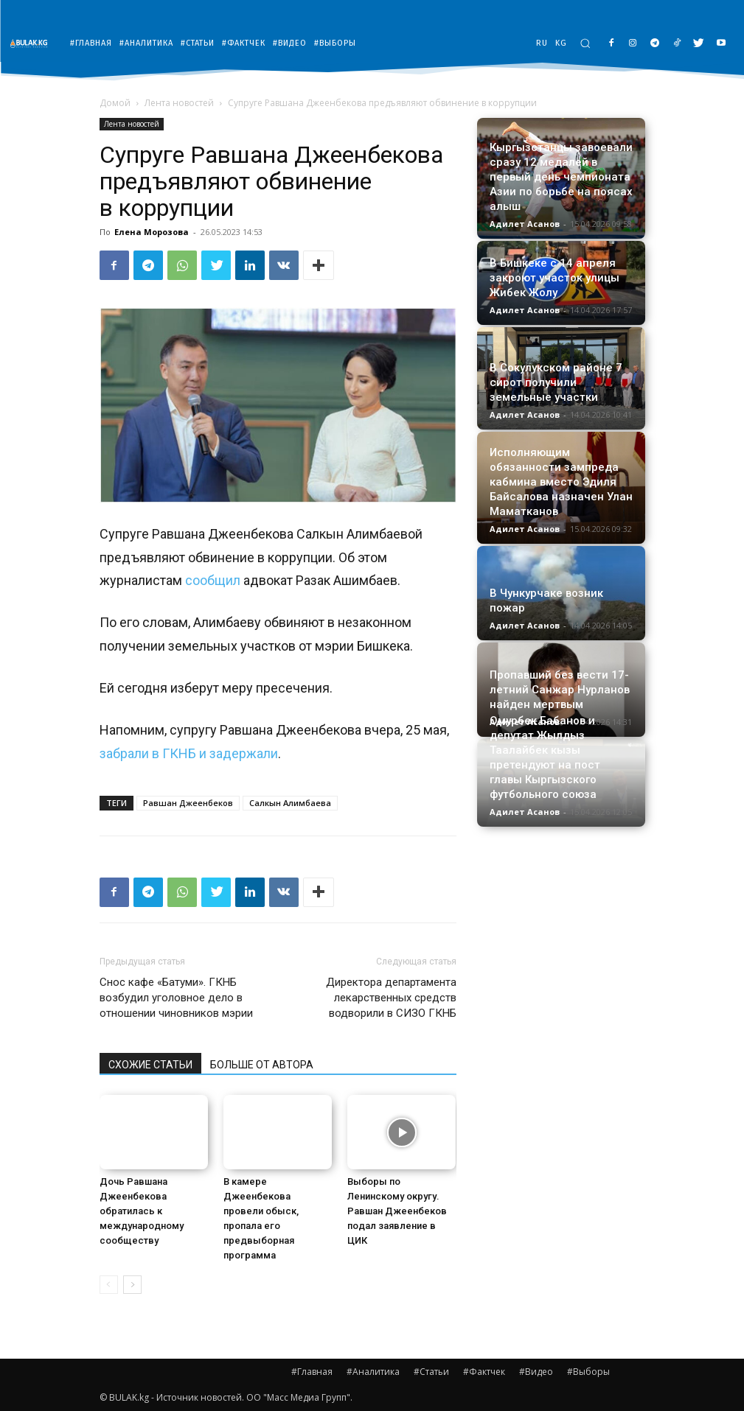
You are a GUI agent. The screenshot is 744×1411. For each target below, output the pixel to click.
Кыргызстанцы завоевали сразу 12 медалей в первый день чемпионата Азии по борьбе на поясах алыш (561, 177)
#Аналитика (373, 1371)
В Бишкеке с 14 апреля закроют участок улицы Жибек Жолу (554, 277)
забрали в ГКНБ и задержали (189, 753)
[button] (585, 43)
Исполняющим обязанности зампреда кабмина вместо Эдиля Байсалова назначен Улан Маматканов (561, 482)
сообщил (212, 580)
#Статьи (431, 1371)
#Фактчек (484, 1371)
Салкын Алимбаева (290, 802)
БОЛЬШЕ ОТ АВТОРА (261, 1065)
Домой (115, 103)
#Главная (312, 1371)
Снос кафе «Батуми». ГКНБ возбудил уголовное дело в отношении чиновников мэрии (176, 998)
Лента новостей (179, 103)
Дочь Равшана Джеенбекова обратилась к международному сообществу (142, 1211)
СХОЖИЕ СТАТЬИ (150, 1065)
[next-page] (132, 1284)
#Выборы (588, 1371)
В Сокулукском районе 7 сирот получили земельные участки (556, 382)
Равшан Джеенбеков (188, 802)
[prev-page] (109, 1284)
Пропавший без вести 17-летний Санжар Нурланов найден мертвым (560, 689)
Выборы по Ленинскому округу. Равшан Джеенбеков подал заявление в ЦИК (397, 1211)
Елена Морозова (151, 231)
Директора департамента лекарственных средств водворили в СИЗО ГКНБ (391, 998)
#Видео (536, 1371)
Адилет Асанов (525, 223)
